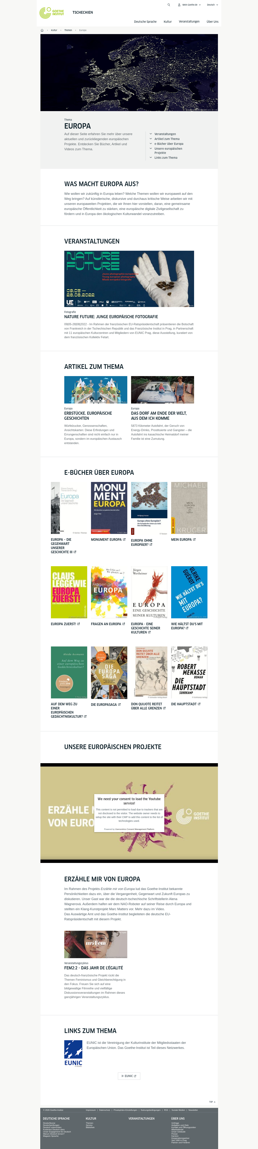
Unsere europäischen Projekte (168, 151)
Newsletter (193, 1110)
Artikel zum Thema (167, 139)
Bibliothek (90, 1127)
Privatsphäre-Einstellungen (125, 1110)
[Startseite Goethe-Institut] (52, 13)
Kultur (168, 22)
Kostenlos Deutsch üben (54, 1129)
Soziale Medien (178, 1110)
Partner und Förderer (180, 1142)
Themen (89, 1123)
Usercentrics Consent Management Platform (134, 829)
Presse (174, 1134)
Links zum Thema (166, 157)
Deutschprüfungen (51, 1125)
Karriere (174, 1136)
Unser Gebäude (178, 1132)
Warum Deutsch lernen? (53, 1134)
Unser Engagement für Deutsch (57, 1132)
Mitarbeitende (177, 1129)
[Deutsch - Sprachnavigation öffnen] (212, 5)
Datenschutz (104, 1110)
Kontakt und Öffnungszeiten (183, 1127)
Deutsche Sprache (145, 22)
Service (89, 1125)
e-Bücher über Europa (169, 144)
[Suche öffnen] (169, 5)
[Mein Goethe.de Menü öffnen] (189, 5)
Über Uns (212, 22)
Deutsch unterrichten (52, 1127)
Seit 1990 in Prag (179, 1140)
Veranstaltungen (165, 134)
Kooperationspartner (180, 1138)
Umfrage (175, 1123)
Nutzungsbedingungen (151, 1110)
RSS (166, 1110)
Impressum (91, 1110)
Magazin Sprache (51, 1136)
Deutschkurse (49, 1123)
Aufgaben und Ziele (179, 1125)
